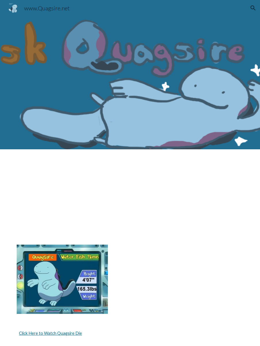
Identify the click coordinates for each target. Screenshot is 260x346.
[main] (130, 333)
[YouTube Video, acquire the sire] (72, 193)
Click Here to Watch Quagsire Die (50, 333)
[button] (253, 8)
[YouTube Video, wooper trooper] (188, 193)
